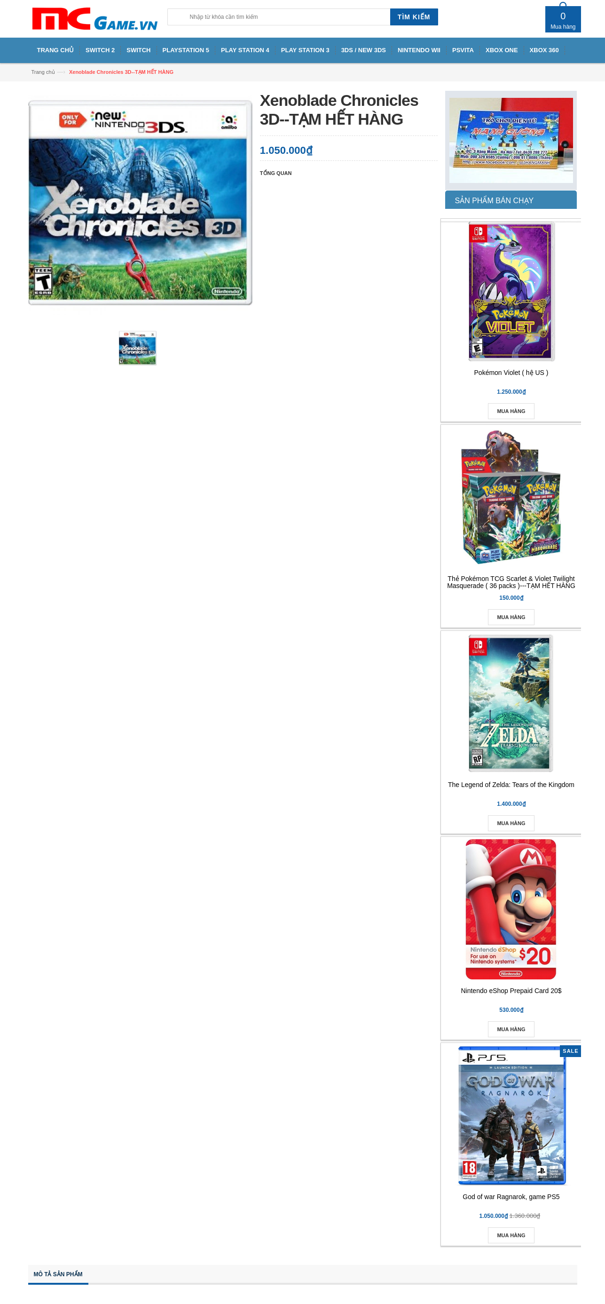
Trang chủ (43, 72)
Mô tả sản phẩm (58, 1274)
